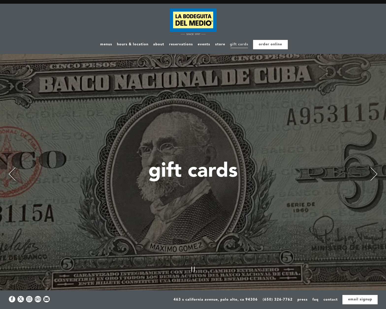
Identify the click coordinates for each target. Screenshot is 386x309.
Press (302, 300)
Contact (330, 300)
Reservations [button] (181, 44)
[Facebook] (12, 299)
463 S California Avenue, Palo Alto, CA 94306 (216, 300)
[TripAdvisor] (38, 299)
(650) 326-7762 (278, 300)
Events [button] (204, 44)
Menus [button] (106, 44)
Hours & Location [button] (132, 44)
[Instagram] (29, 299)
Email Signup (360, 299)
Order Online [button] (270, 44)
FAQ (315, 300)
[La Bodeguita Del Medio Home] (193, 22)
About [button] (158, 44)
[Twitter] (20, 299)
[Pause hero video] (193, 253)
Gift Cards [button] (239, 44)
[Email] (46, 299)
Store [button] (220, 44)
